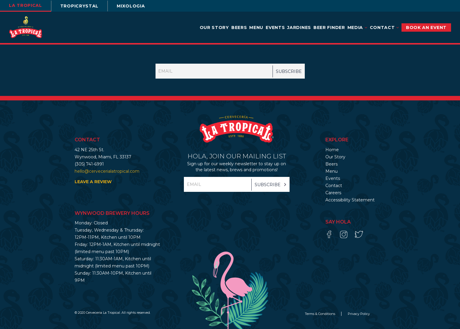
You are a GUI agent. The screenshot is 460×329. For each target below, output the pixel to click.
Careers (333, 192)
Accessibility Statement (350, 200)
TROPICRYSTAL (79, 6)
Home (332, 149)
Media (357, 27)
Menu (256, 27)
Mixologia (131, 6)
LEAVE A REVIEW (93, 181)
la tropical (25, 5)
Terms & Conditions (320, 314)
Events (275, 27)
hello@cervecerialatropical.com (107, 171)
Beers (239, 27)
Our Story (214, 27)
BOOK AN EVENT (426, 27)
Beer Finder (329, 27)
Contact (384, 27)
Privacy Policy (359, 314)
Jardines (299, 27)
